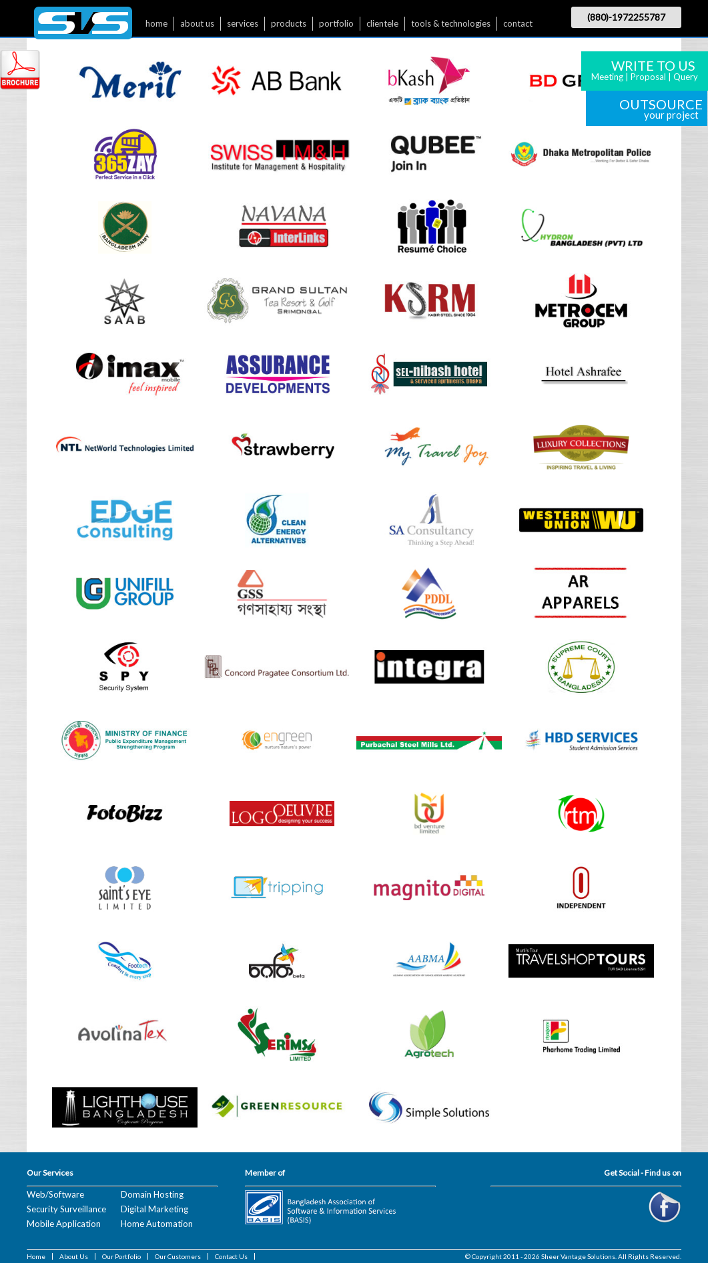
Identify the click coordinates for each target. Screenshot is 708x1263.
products (288, 23)
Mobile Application (64, 1223)
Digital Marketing (154, 1209)
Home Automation (157, 1223)
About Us (73, 1256)
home (156, 23)
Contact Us (231, 1256)
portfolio (336, 23)
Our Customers (178, 1256)
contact (518, 23)
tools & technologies (450, 23)
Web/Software (55, 1194)
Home (36, 1256)
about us (197, 23)
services (242, 23)
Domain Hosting (152, 1194)
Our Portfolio (121, 1256)
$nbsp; (83, 26)
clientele (382, 23)
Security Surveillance (66, 1209)
